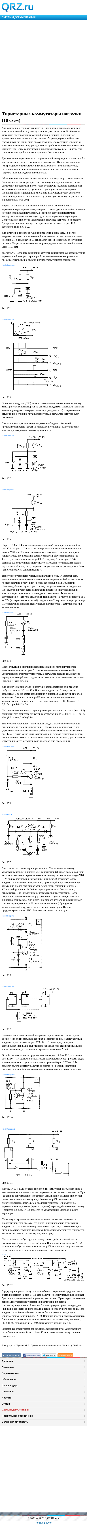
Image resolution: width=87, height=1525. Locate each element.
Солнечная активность (15, 1422)
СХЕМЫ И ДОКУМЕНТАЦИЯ (19, 17)
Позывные (8, 1367)
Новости (7, 1397)
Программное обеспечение (17, 1415)
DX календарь (10, 1385)
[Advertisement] (43, 65)
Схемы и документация (15, 1409)
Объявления (9, 1379)
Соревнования (10, 1373)
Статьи (6, 1403)
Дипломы (7, 1361)
